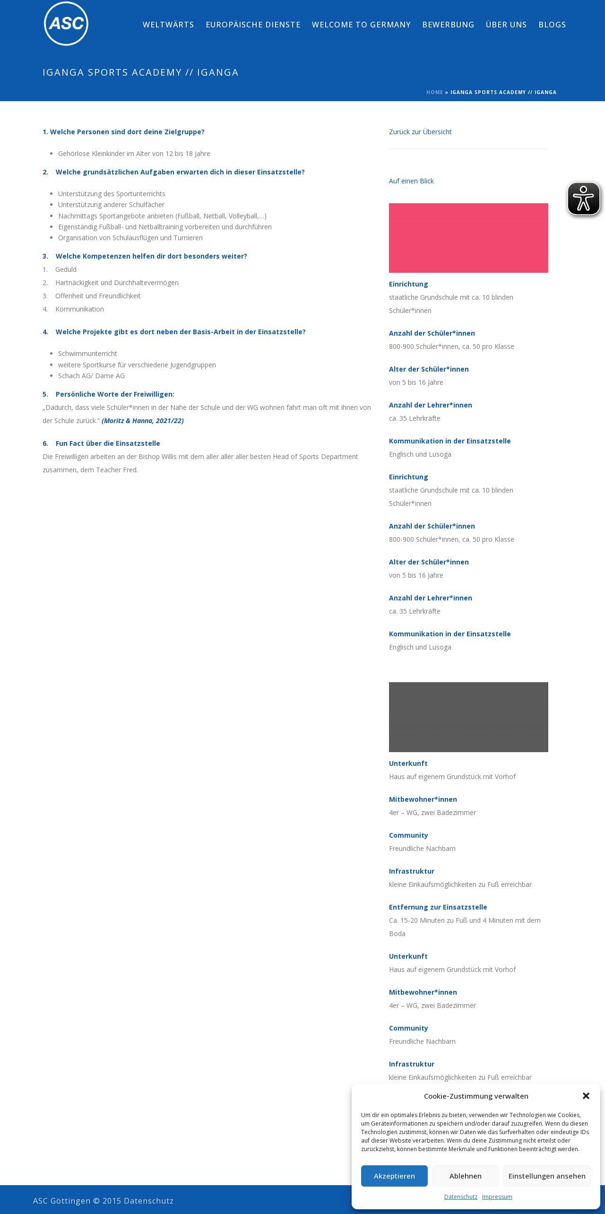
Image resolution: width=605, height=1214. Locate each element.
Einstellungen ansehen (547, 1175)
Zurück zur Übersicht (420, 131)
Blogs (552, 24)
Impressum (497, 1197)
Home (434, 92)
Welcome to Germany (361, 24)
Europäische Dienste (253, 24)
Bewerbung (448, 24)
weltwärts (168, 24)
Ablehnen (465, 1175)
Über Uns (506, 24)
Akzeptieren (394, 1175)
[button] (586, 1096)
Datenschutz (460, 1197)
